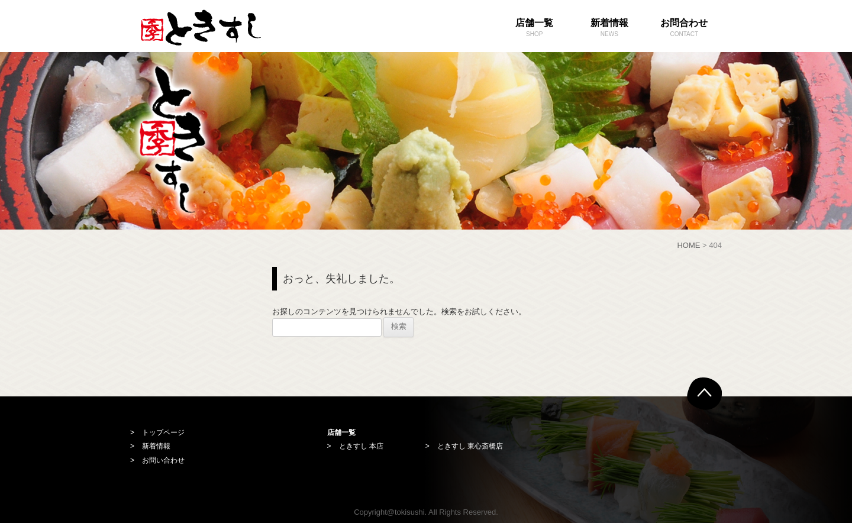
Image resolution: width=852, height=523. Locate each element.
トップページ (163, 432)
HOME (688, 245)
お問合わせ (684, 29)
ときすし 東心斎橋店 (470, 446)
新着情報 (609, 29)
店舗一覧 (534, 29)
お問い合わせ (163, 460)
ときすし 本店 (361, 446)
